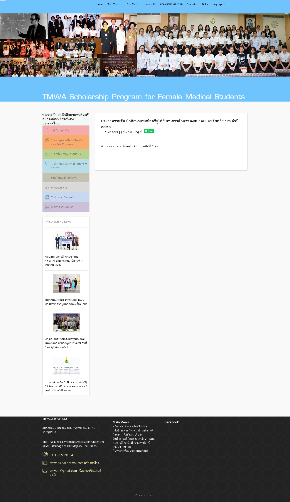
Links (205, 4)
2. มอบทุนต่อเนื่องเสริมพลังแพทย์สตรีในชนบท (63, 142)
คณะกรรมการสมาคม (171, 4)
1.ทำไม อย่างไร (56, 130)
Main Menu (115, 4)
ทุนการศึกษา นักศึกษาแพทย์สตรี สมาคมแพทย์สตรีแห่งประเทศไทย (65, 118)
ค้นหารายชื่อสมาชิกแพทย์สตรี (130, 451)
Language (219, 4)
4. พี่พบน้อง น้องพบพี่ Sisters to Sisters (65, 166)
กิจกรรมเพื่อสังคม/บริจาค (128, 434)
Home (100, 4)
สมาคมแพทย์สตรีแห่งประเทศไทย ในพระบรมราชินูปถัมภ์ (57, 7)
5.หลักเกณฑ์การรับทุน (60, 178)
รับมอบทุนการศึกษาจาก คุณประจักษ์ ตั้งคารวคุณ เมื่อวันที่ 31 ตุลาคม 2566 (66, 249)
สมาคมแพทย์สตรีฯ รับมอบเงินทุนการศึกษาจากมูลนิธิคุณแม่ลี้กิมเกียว (66, 290)
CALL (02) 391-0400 (63, 455)
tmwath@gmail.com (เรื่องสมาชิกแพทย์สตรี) (75, 473)
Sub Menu (134, 4)
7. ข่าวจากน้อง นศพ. (59, 197)
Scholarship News (58, 221)
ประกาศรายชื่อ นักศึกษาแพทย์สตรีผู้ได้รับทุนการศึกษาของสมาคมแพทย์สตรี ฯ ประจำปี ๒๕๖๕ (66, 374)
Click (155, 146)
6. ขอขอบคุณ (55, 187)
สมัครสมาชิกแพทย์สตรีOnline (130, 426)
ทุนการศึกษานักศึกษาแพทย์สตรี (131, 442)
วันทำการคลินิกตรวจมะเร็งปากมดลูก (134, 438)
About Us (151, 4)
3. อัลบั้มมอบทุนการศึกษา (62, 154)
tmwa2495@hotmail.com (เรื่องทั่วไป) (74, 463)
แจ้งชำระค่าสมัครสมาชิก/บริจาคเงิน (134, 430)
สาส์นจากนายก (122, 446)
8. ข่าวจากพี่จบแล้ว (58, 207)
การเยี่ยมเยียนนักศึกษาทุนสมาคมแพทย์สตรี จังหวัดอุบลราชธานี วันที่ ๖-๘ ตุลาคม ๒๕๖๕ (66, 331)
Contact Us (192, 4)
